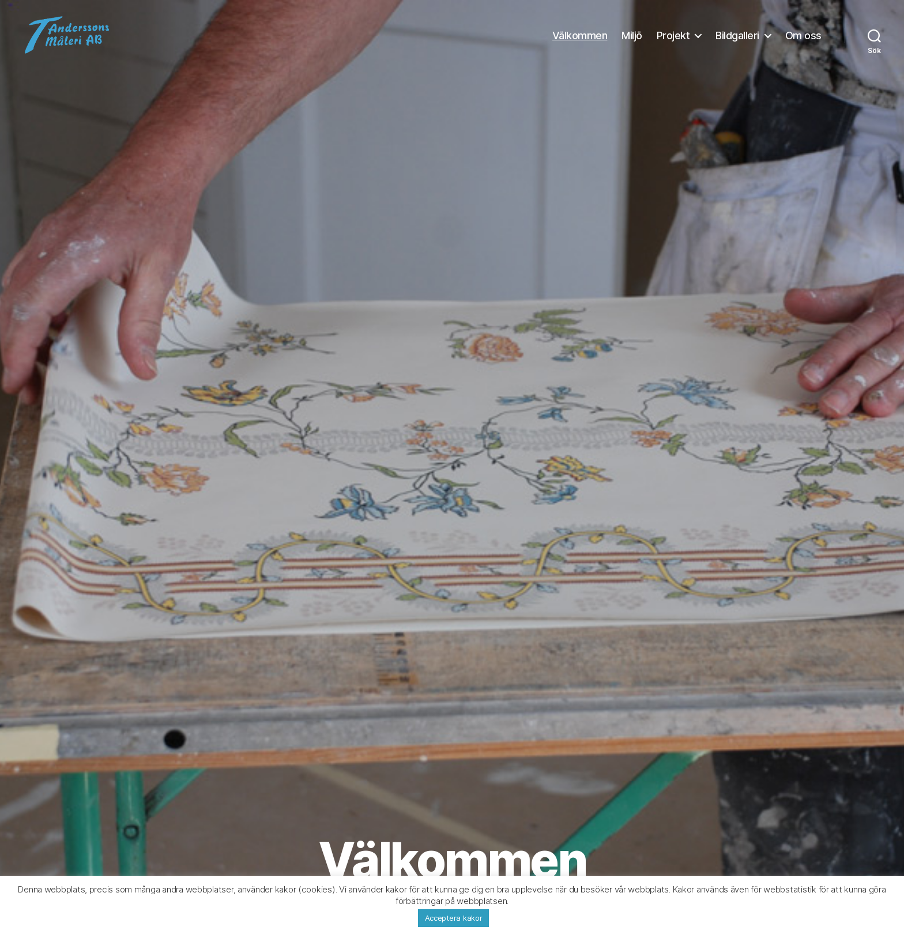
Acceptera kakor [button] (454, 917)
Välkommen (580, 42)
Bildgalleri (737, 42)
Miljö (632, 42)
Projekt (673, 42)
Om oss (803, 42)
